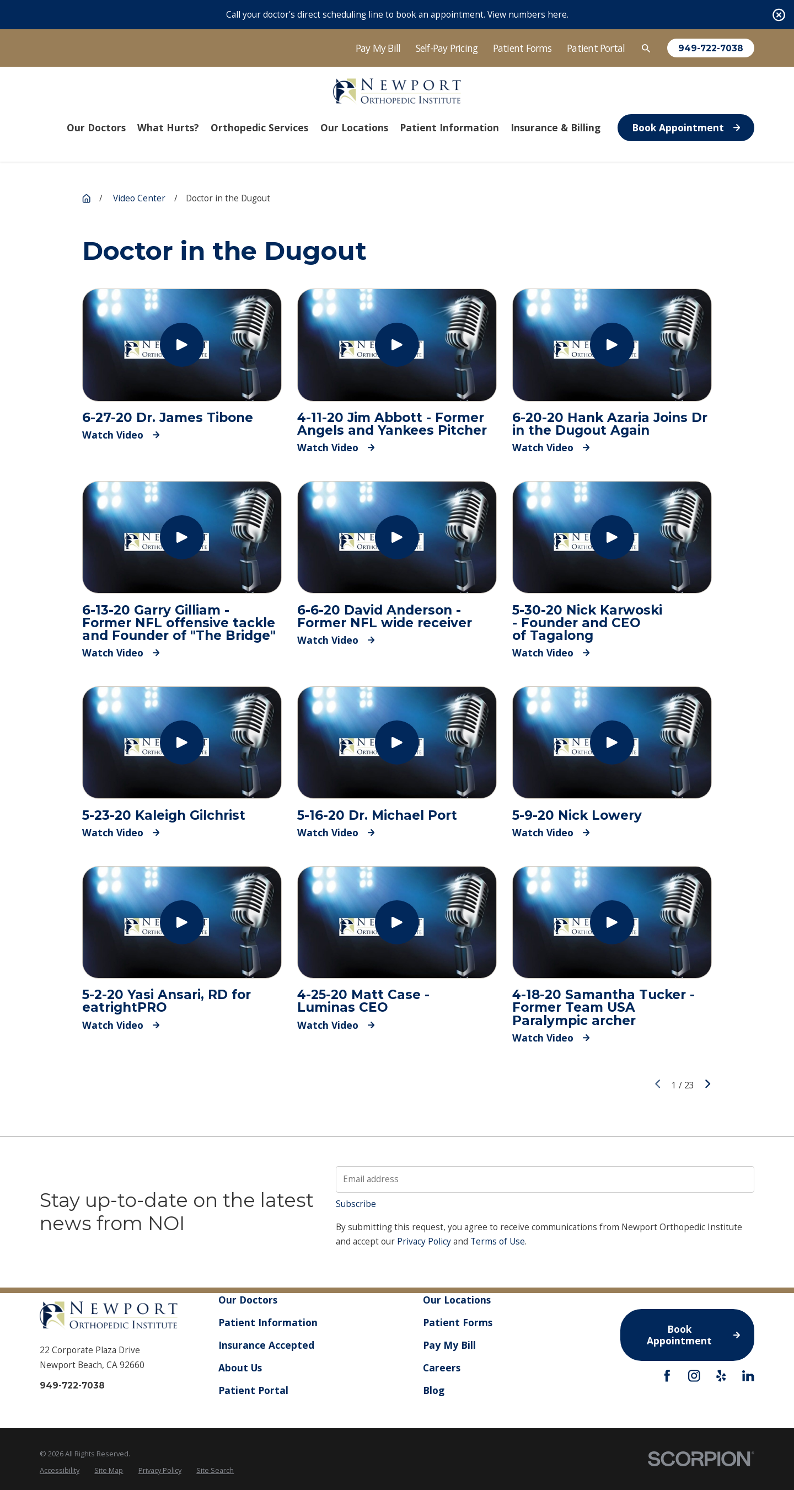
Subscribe (356, 1204)
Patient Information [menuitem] (449, 127)
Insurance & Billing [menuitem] (555, 127)
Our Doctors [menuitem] (96, 127)
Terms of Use (497, 1241)
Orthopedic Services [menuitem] (259, 127)
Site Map (108, 1470)
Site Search (215, 1470)
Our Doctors (247, 1299)
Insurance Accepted (266, 1345)
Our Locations (457, 1299)
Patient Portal (596, 48)
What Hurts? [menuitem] (168, 127)
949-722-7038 (710, 48)
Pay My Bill (378, 48)
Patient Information (268, 1322)
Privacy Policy (424, 1241)
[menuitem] (59, 1471)
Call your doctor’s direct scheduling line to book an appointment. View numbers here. (397, 14)
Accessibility (59, 1470)
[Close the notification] (778, 14)
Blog (433, 1389)
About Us (240, 1367)
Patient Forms (522, 48)
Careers (441, 1367)
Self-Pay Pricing (447, 48)
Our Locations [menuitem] (354, 127)
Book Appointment (686, 127)
